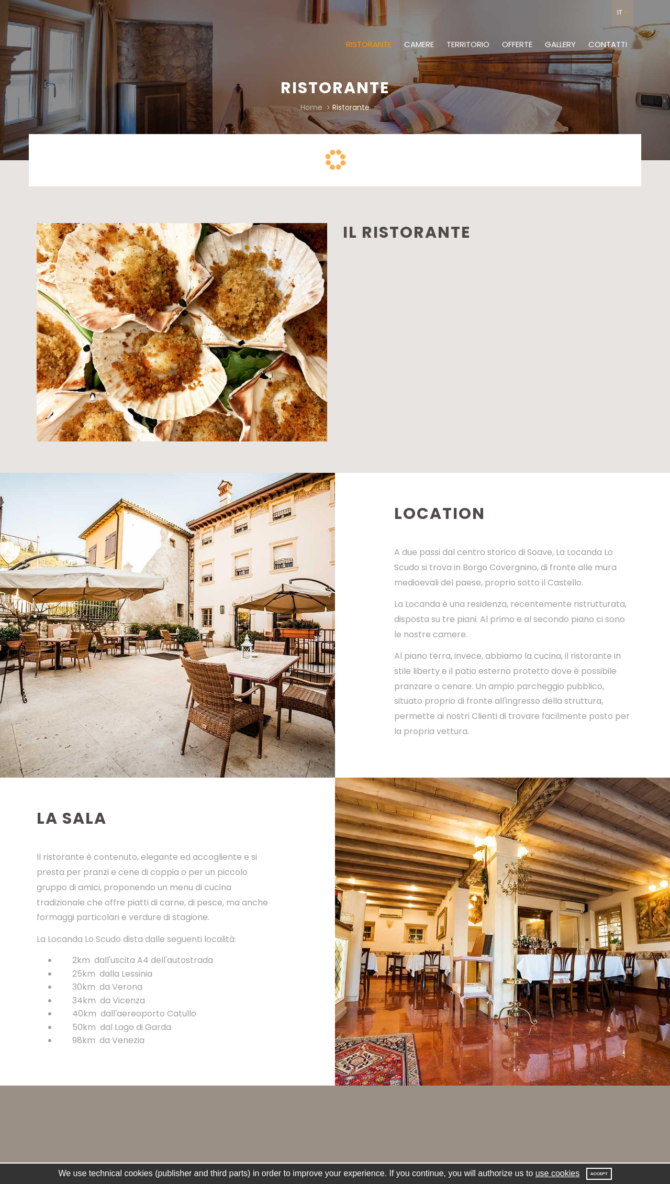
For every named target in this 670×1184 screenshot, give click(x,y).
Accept (599, 1173)
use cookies (557, 1173)
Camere (419, 44)
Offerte (517, 44)
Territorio (467, 44)
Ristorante (369, 44)
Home (311, 107)
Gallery (560, 44)
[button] (622, 13)
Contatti (607, 44)
